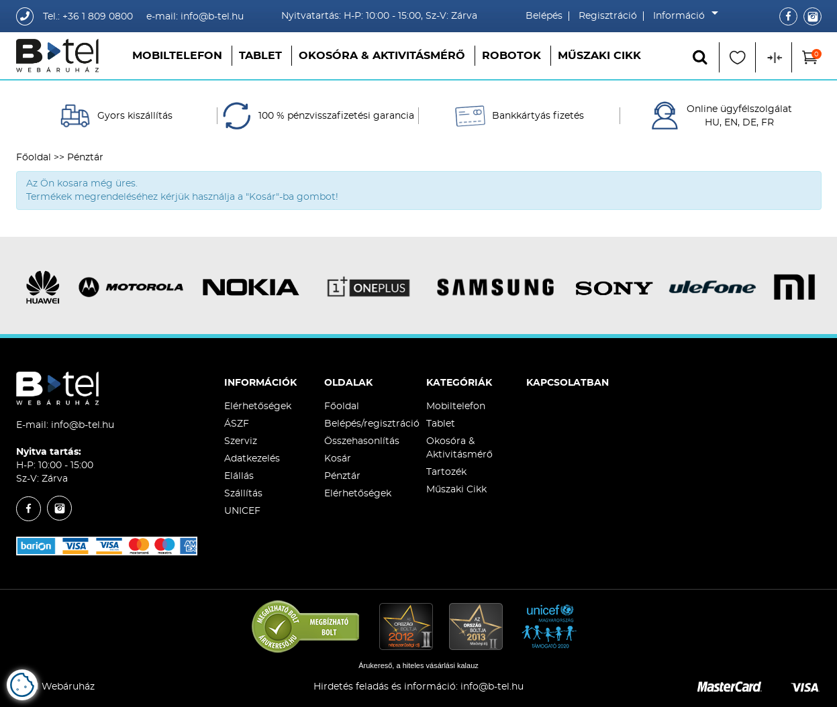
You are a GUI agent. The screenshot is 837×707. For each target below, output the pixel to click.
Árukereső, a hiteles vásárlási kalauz (418, 665)
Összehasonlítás (361, 441)
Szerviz (240, 441)
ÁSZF (236, 424)
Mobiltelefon (177, 55)
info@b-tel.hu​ (492, 687)
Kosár (337, 459)
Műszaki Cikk (599, 55)
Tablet (260, 55)
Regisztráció (608, 16)
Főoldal (33, 157)
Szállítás (243, 493)
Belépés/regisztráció (372, 424)
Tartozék (446, 472)
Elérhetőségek (257, 406)
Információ (682, 16)
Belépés (544, 16)
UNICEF (242, 511)
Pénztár (342, 476)
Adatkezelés (252, 459)
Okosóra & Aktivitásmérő (382, 55)
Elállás (239, 476)
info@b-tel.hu (82, 425)
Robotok (511, 55)
